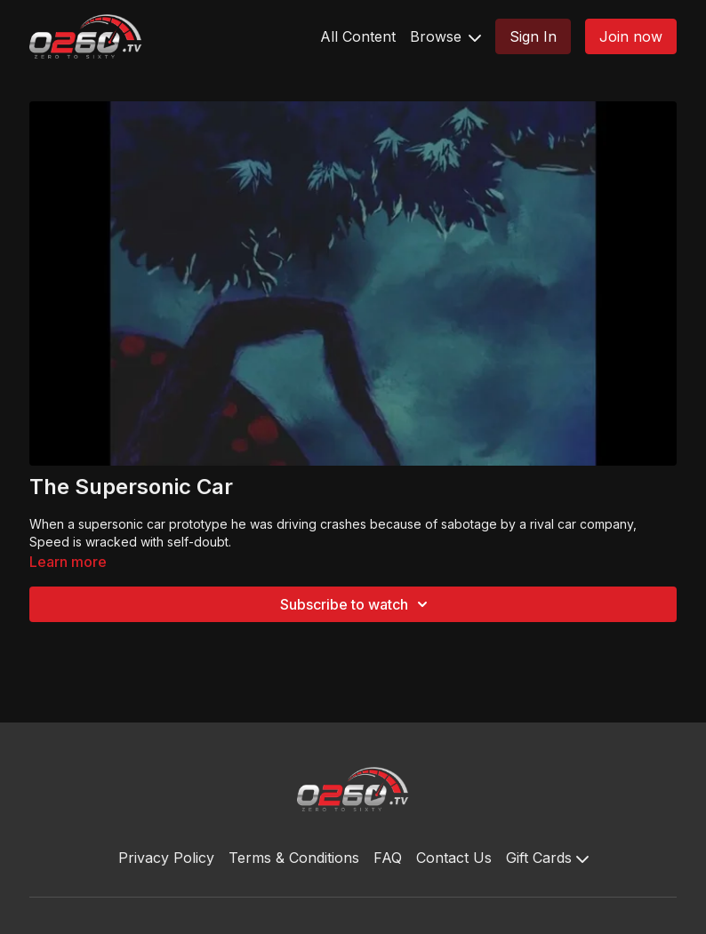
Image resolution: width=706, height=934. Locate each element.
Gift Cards (547, 857)
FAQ (387, 857)
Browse (445, 36)
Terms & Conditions (294, 857)
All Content (358, 36)
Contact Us (454, 857)
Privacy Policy (166, 857)
